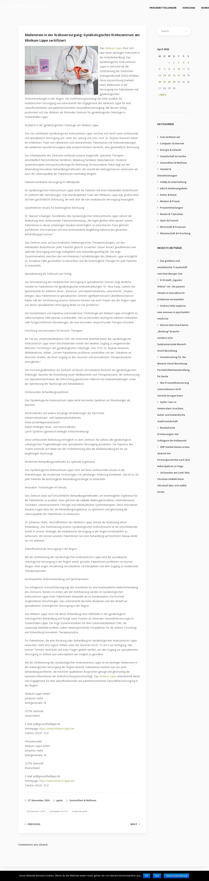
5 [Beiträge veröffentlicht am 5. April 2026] (188, 62)
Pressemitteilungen (159, 6)
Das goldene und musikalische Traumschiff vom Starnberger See (172, 267)
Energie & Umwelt (170, 149)
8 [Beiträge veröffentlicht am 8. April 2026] (169, 69)
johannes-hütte (59, 811)
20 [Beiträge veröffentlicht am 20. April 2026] (159, 81)
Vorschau (185, 6)
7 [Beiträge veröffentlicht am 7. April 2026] (164, 69)
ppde (59, 800)
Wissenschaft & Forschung (175, 233)
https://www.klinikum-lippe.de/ (57, 728)
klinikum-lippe (79, 811)
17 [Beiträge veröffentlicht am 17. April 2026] (178, 75)
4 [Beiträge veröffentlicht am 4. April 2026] (183, 62)
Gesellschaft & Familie (173, 156)
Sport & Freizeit (169, 220)
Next (134, 824)
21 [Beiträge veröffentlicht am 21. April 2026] (164, 81)
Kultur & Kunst (168, 194)
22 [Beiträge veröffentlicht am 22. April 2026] (169, 81)
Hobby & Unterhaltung (173, 182)
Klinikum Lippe (113, 48)
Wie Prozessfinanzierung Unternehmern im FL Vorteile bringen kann (173, 389)
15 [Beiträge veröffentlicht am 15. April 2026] (169, 75)
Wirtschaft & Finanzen (173, 227)
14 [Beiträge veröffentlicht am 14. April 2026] (164, 75)
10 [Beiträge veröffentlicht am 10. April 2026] (178, 69)
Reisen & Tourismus (171, 214)
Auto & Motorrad (170, 137)
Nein (157, 876)
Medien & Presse (170, 201)
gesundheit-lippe (35, 811)
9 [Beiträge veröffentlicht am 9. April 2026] (174, 69)
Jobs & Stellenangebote (173, 188)
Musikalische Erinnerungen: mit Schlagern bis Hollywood (171, 434)
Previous (34, 824)
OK (146, 876)
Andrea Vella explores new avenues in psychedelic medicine (173, 312)
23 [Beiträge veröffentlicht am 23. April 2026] (174, 81)
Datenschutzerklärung (176, 876)
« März (162, 94)
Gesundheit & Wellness (82, 800)
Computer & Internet (172, 143)
